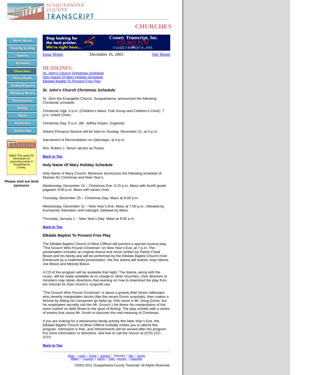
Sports (93, 355)
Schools (105, 355)
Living (81, 355)
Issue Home (53, 54)
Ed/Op (101, 358)
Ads (131, 355)
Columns (88, 358)
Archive (122, 358)
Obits (111, 358)
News (71, 355)
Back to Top (52, 156)
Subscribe (136, 358)
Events (141, 355)
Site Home (161, 54)
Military (75, 358)
